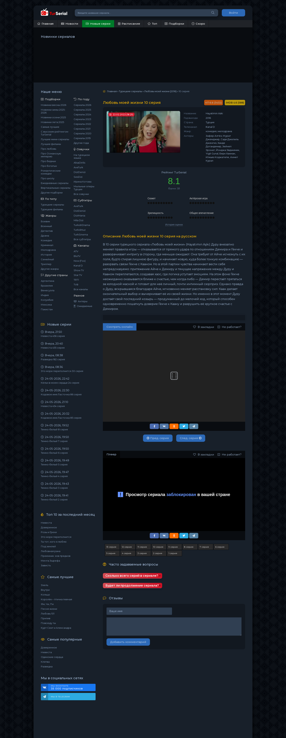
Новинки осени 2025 (53, 117)
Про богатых (49, 165)
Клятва (45, 661)
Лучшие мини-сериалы (55, 139)
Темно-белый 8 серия (54, 429)
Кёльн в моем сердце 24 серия (60, 382)
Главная (45, 23)
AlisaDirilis (79, 162)
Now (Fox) (80, 260)
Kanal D (78, 265)
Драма (45, 235)
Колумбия (47, 299)
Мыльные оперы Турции (84, 188)
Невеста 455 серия (53, 347)
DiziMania (79, 215)
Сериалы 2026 (82, 104)
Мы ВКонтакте (71, 687)
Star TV (78, 275)
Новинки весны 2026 (53, 104)
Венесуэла (47, 290)
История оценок (174, 224)
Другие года (81, 142)
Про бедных (48, 161)
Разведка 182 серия (53, 359)
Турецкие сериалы (52, 204)
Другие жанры (50, 268)
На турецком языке (82, 156)
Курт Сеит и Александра (56, 627)
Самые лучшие (50, 126)
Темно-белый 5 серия (54, 464)
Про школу (47, 178)
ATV (76, 251)
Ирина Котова (82, 181)
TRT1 (76, 279)
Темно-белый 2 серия (54, 499)
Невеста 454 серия (53, 406)
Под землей (48, 546)
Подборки (174, 23)
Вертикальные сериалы (55, 187)
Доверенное (49, 527)
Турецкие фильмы (52, 209)
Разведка (47, 666)
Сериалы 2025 (82, 109)
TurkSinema (81, 234)
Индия (45, 295)
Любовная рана (50, 551)
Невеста (46, 522)
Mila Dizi (78, 220)
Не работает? (229, 327)
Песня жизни (49, 608)
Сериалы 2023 (82, 119)
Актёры (80, 301)
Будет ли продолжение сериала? (132, 585)
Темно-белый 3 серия (54, 487)
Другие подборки (52, 192)
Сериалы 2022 (82, 123)
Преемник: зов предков (55, 555)
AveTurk (78, 167)
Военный (46, 226)
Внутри (45, 589)
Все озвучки (81, 194)
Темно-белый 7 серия (54, 441)
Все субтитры (82, 239)
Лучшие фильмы (51, 144)
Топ (152, 23)
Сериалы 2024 (82, 114)
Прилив (45, 618)
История (46, 254)
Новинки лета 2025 (52, 122)
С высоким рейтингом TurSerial (54, 133)
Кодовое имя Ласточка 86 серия (61, 394)
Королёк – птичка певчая (56, 599)
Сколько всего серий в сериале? (131, 575)
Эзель (44, 585)
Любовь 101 (47, 613)
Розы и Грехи (49, 532)
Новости (69, 23)
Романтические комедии (51, 172)
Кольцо (45, 594)
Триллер (46, 264)
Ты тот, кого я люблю (54, 541)
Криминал (47, 245)
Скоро (198, 23)
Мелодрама (48, 249)
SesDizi (78, 176)
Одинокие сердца (52, 657)
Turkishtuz (80, 229)
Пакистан (47, 309)
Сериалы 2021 (82, 128)
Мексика (46, 304)
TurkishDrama (82, 225)
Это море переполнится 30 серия (62, 371)
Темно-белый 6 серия (54, 452)
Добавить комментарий (128, 642)
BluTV (77, 256)
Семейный (47, 259)
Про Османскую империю (51, 155)
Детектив (47, 230)
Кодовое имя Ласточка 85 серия (61, 417)
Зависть (46, 565)
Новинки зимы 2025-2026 (53, 111)
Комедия (46, 240)
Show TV (79, 270)
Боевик (45, 221)
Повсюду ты (48, 623)
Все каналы (81, 289)
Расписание (129, 23)
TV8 (76, 284)
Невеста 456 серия (53, 336)
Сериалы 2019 (82, 138)
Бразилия (47, 285)
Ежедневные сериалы (54, 183)
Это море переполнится (56, 536)
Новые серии (98, 23)
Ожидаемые (83, 306)
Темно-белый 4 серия (54, 476)
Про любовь (48, 148)
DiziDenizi (80, 172)
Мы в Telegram (60, 696)
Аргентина (47, 280)
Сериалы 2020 (82, 133)
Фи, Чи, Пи (47, 604)
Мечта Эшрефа (50, 560)
